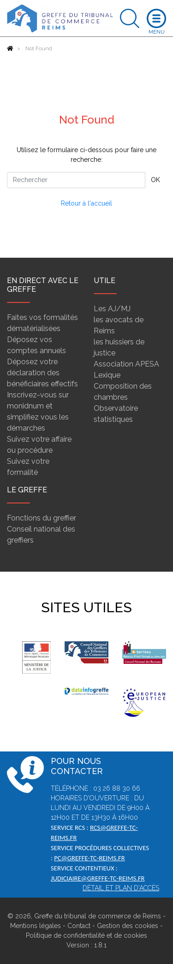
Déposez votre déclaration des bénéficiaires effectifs (42, 372)
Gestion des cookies (127, 925)
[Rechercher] (76, 180)
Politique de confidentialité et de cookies (86, 935)
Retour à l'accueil (86, 203)
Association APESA (126, 364)
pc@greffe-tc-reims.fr (89, 858)
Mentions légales (35, 925)
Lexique (107, 375)
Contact (78, 925)
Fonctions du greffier (41, 518)
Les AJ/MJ (112, 308)
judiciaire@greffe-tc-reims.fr (98, 878)
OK (155, 179)
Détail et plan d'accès (121, 888)
